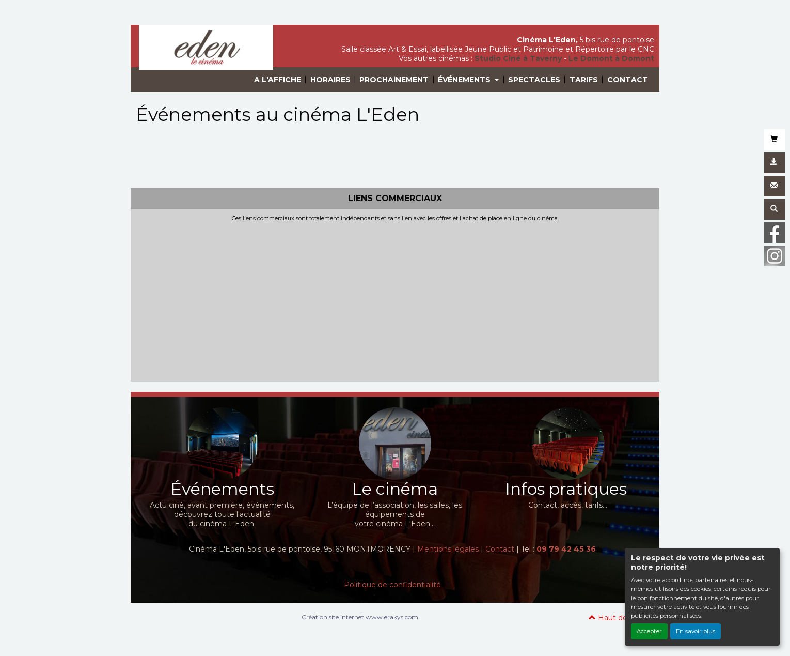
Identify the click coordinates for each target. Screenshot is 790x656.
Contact (499, 549)
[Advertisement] (395, 299)
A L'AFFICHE (277, 79)
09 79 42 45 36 (566, 549)
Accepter (649, 631)
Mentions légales (448, 549)
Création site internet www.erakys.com (360, 617)
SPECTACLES (534, 79)
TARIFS (584, 79)
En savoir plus (695, 631)
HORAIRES (330, 79)
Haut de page (619, 617)
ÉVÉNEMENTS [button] (465, 79)
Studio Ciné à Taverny (518, 58)
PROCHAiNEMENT (394, 79)
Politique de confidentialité (392, 584)
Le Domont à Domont (611, 58)
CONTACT (627, 79)
